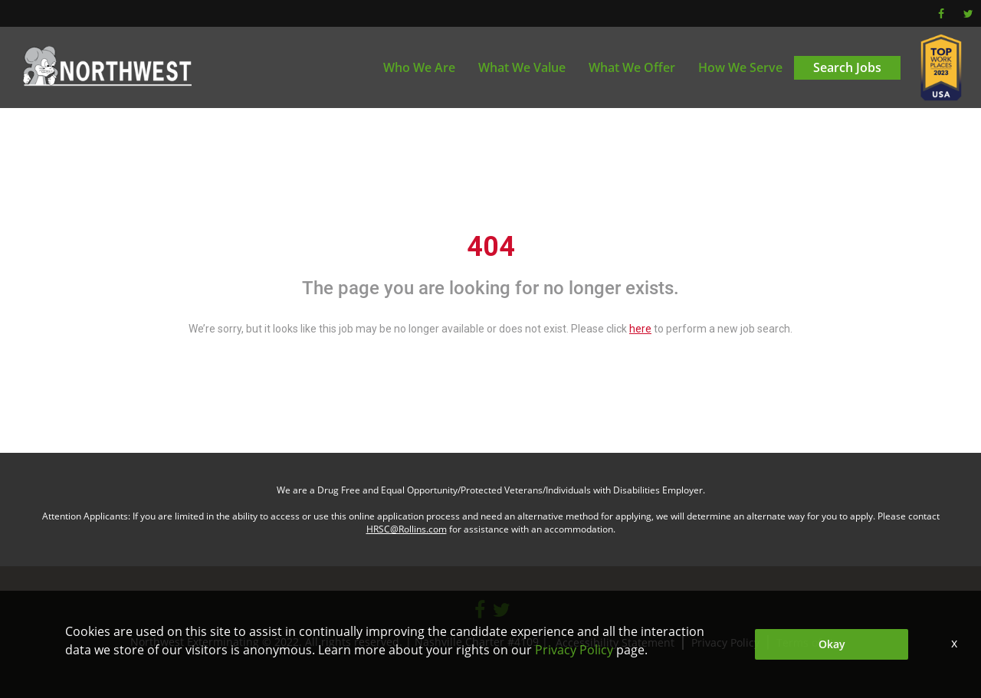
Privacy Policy (725, 642)
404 (491, 247)
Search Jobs (847, 67)
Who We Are (419, 67)
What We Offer (632, 67)
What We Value (522, 67)
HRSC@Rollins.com (406, 529)
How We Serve (740, 67)
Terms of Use (810, 642)
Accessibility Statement (615, 642)
